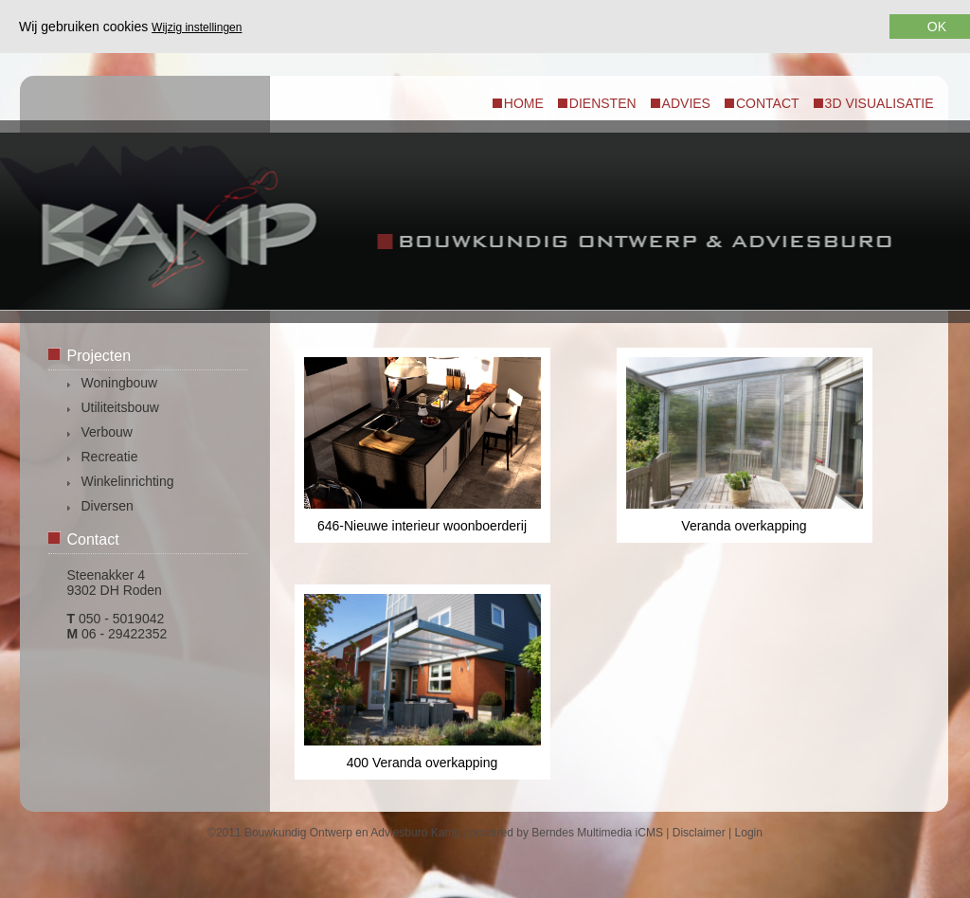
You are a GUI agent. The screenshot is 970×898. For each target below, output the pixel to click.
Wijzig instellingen (197, 27)
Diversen (107, 505)
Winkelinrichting (127, 481)
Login (749, 832)
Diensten (603, 103)
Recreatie (109, 456)
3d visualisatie (879, 103)
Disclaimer (699, 832)
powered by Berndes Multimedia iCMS (566, 832)
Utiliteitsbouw (120, 407)
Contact (767, 103)
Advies (686, 103)
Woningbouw (119, 382)
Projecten (99, 356)
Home (524, 103)
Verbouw (107, 432)
